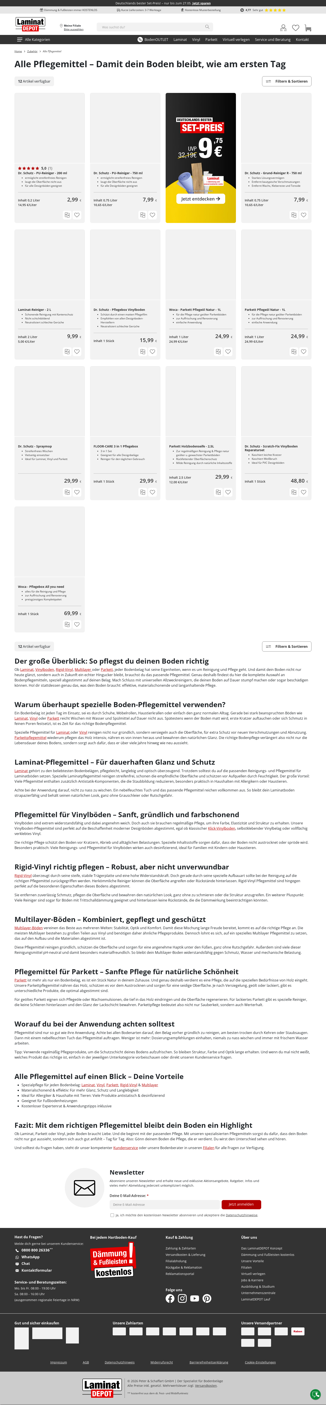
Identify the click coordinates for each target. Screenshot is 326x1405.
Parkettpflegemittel (30, 737)
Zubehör (32, 51)
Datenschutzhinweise (241, 1215)
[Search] (207, 27)
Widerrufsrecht (161, 1362)
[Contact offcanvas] (315, 1394)
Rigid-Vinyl (64, 669)
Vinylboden (44, 669)
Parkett (107, 669)
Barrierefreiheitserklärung (209, 1362)
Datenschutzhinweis (120, 1362)
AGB (86, 1362)
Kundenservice (125, 1147)
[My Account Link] (283, 28)
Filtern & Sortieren (287, 81)
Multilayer (83, 669)
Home (18, 51)
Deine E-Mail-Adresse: (129, 1195)
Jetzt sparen (201, 3)
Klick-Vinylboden (221, 828)
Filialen (208, 1147)
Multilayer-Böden (28, 927)
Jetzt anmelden (241, 1204)
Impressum (58, 1362)
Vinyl (34, 718)
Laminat (27, 669)
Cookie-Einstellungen (260, 1362)
